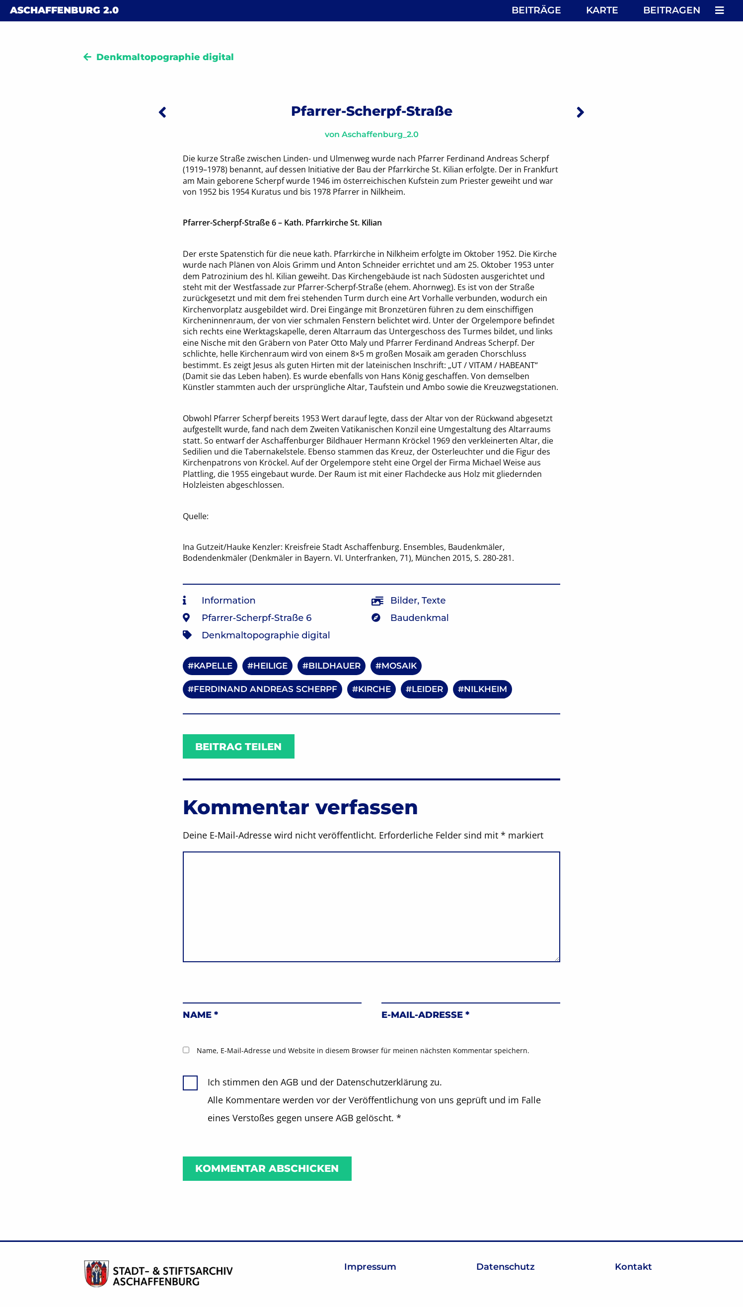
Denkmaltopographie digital (165, 57)
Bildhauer (334, 666)
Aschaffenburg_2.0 (380, 134)
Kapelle (213, 666)
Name (200, 1014)
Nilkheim (485, 689)
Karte (602, 10)
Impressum (370, 1266)
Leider (427, 689)
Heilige (270, 666)
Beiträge (536, 10)
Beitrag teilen (238, 747)
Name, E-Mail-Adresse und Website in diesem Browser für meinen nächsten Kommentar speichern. (363, 1050)
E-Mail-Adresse (425, 1014)
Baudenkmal (419, 618)
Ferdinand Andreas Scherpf (265, 689)
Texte (434, 600)
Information (229, 600)
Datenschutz (505, 1266)
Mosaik (399, 666)
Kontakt (633, 1266)
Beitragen (671, 10)
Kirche (374, 689)
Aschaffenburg (64, 10)
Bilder (403, 600)
